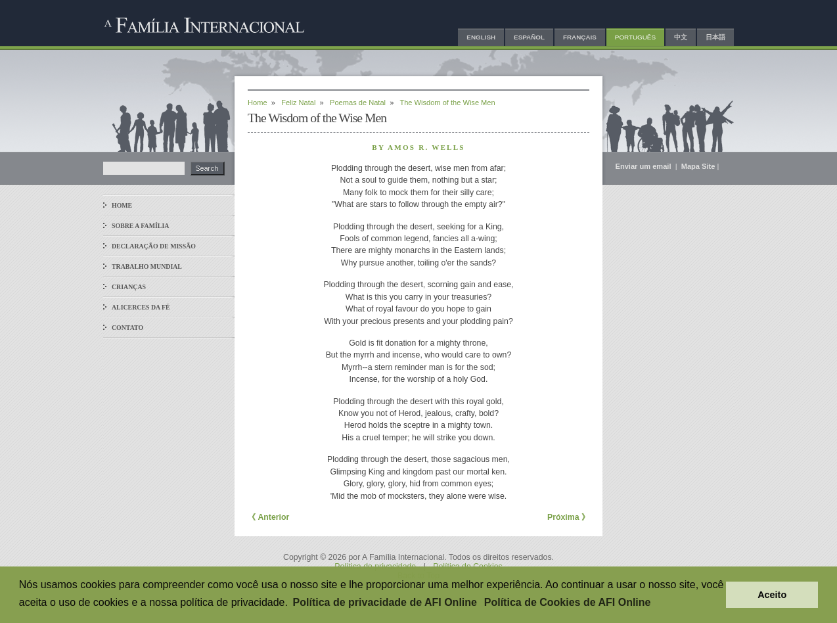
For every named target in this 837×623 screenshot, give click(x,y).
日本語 (715, 37)
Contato (127, 327)
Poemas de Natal (358, 102)
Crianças (129, 286)
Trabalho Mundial (147, 266)
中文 (680, 37)
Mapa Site (698, 166)
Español (529, 37)
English (480, 37)
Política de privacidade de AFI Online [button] (385, 602)
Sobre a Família (140, 225)
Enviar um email (644, 166)
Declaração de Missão (154, 246)
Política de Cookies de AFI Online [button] (567, 602)
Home (122, 205)
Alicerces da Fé (141, 307)
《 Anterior (268, 517)
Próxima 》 (568, 517)
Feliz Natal (298, 102)
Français (580, 37)
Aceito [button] (772, 594)
